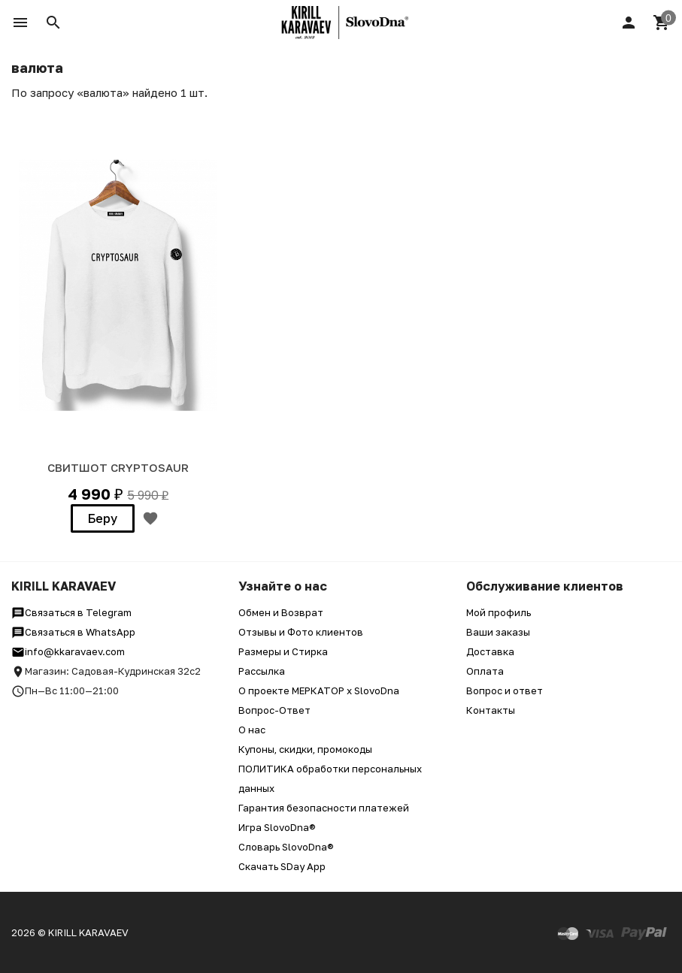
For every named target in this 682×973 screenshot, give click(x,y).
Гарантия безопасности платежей (323, 808)
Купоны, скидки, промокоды (305, 749)
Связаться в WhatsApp (73, 632)
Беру (102, 518)
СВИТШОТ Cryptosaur (118, 467)
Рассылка (261, 671)
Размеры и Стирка (283, 651)
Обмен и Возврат (280, 612)
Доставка (490, 651)
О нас (251, 730)
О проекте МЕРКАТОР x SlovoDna (318, 690)
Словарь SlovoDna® (286, 847)
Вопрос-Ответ (274, 710)
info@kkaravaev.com (68, 651)
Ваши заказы (498, 632)
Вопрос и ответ (504, 690)
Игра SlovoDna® (277, 827)
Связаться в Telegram (71, 612)
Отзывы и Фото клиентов (300, 632)
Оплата (485, 671)
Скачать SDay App (282, 866)
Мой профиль (498, 612)
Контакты (490, 710)
